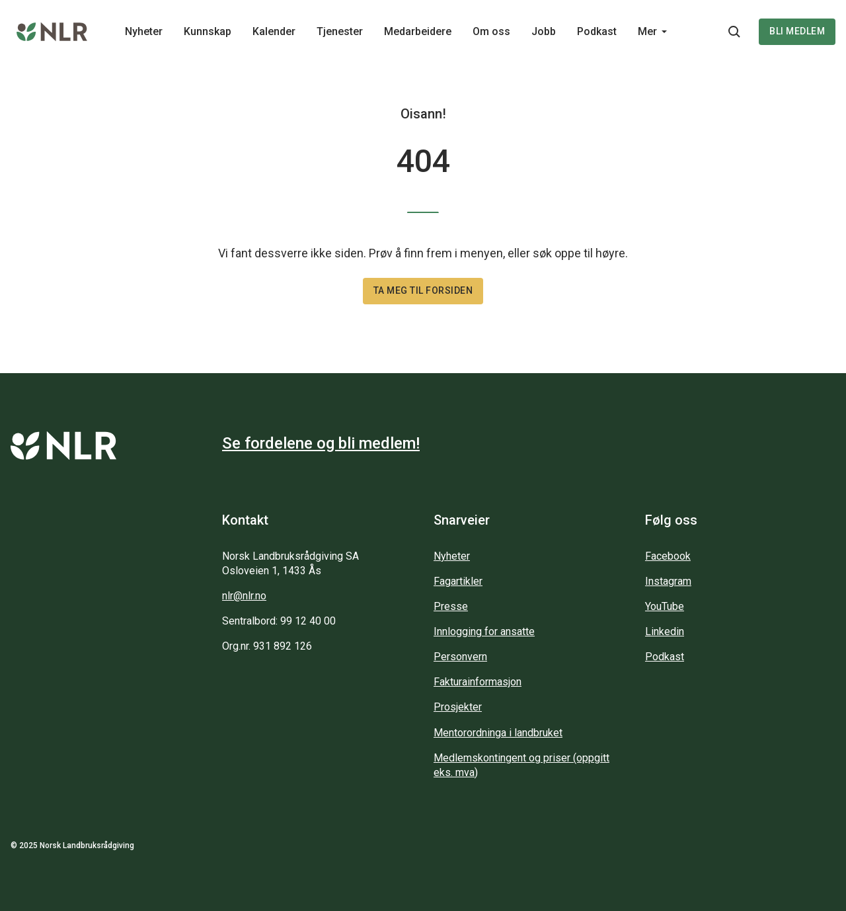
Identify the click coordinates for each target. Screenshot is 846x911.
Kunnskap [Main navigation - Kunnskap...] (207, 31)
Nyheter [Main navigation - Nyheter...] (144, 31)
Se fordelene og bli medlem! (321, 443)
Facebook (668, 556)
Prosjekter (458, 707)
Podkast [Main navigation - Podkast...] (597, 31)
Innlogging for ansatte (484, 631)
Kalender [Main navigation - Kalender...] (273, 31)
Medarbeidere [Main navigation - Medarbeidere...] (417, 31)
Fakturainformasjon (477, 681)
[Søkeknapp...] (734, 31)
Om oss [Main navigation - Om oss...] (491, 31)
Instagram (668, 581)
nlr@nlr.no (244, 595)
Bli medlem (797, 31)
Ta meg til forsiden (423, 290)
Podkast (664, 656)
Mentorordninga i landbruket (498, 732)
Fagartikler (458, 581)
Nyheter (452, 556)
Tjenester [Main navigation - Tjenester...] (340, 31)
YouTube (664, 606)
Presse (451, 606)
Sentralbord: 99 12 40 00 (279, 621)
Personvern (460, 656)
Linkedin (664, 631)
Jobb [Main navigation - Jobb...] (543, 31)
